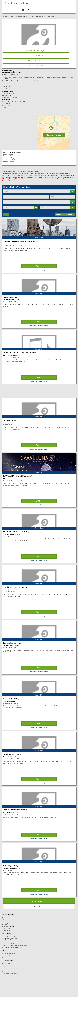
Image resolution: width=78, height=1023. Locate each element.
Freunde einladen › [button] (36, 65)
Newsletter (5, 957)
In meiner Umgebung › (64, 214)
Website (4, 107)
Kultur (4, 478)
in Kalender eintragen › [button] (36, 50)
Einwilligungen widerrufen (9, 973)
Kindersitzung (9, 420)
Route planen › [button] (36, 55)
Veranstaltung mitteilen (9, 953)
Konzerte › (39, 349)
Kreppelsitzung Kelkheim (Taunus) (46, 16)
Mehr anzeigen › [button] (39, 901)
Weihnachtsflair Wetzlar (9, 944)
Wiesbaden (12, 701)
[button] (23, 10)
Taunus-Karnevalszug (12, 643)
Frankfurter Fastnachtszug (15, 587)
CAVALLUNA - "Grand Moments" (17, 476)
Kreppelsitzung (10, 297)
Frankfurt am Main (16, 244)
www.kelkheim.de (8, 161)
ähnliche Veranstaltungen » (39, 270)
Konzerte (5, 355)
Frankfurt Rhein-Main (15, 16)
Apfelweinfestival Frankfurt (10, 938)
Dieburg (4, 919)
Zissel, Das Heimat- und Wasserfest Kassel (14, 945)
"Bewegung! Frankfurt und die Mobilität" (21, 241)
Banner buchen (6, 955)
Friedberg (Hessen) (7, 923)
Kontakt (4, 966)
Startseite (5, 16)
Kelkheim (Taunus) (28, 16)
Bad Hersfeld (6, 930)
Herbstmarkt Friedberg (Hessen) (11, 947)
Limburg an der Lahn (8, 926)
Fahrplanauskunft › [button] (36, 60)
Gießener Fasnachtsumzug (10, 942)
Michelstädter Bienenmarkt (10, 940)
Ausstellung (6, 244)
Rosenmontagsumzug (13, 754)
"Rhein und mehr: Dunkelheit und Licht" (21, 352)
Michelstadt (5, 924)
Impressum (5, 968)
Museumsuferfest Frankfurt (10, 936)
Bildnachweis (6, 970)
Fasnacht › (39, 293)
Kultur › (39, 472)
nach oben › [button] (39, 906)
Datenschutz (5, 972)
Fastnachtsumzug (11, 698)
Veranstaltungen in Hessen (17, 3)
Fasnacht (5, 299)
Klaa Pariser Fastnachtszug (15, 809)
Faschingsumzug (10, 865)
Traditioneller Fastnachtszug (16, 531)
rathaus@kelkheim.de (9, 163)
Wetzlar (4, 917)
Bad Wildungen (6, 928)
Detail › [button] (39, 266)
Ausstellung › (39, 237)
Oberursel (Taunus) (14, 645)
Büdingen (4, 921)
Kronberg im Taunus (14, 355)
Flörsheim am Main (14, 534)
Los (6, 214)
